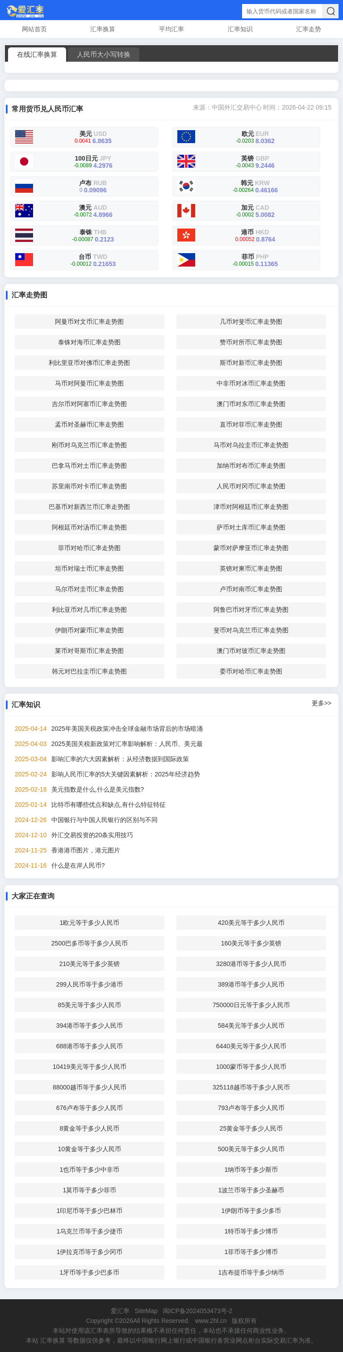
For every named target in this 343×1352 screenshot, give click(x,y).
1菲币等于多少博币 (251, 1251)
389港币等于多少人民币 (251, 984)
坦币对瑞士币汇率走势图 (89, 568)
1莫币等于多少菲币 (90, 1190)
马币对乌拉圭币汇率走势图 (251, 445)
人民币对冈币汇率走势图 (251, 486)
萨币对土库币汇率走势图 (251, 527)
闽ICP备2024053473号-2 (198, 1310)
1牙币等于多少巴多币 (90, 1272)
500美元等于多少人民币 (251, 1149)
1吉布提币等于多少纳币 (251, 1272)
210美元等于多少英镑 (89, 963)
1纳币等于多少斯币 (251, 1169)
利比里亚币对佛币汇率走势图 (89, 362)
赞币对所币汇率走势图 (251, 342)
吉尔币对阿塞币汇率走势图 (89, 403)
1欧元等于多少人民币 (90, 922)
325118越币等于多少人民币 (251, 1087)
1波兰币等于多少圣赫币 (251, 1190)
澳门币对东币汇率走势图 (251, 403)
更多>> (321, 703)
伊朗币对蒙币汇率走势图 (89, 630)
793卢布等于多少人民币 (251, 1107)
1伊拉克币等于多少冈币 (90, 1251)
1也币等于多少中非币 (90, 1169)
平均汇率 (171, 29)
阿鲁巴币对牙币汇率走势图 (251, 609)
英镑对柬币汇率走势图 (251, 568)
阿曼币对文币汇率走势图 (89, 321)
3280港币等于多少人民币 (251, 963)
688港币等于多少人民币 (89, 1046)
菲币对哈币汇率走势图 (89, 547)
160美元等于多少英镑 (251, 943)
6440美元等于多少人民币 (251, 1046)
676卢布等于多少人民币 (89, 1107)
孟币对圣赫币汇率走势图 (89, 424)
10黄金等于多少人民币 (89, 1149)
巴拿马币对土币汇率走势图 (89, 465)
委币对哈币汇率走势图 (251, 671)
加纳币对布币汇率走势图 (251, 465)
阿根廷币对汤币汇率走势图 (89, 527)
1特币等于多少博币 (251, 1231)
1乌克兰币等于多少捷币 (90, 1231)
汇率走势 (308, 29)
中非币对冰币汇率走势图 (251, 383)
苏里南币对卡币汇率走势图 (89, 486)
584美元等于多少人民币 (251, 1025)
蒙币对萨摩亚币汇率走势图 (251, 547)
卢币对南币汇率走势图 (251, 589)
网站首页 (34, 29)
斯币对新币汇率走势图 (251, 362)
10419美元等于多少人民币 (89, 1066)
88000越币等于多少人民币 (89, 1087)
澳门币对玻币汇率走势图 (251, 650)
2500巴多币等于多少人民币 (89, 943)
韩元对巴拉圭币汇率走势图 (89, 671)
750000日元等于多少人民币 (251, 1005)
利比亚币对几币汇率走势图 (89, 609)
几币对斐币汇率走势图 (251, 321)
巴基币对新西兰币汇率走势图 (89, 506)
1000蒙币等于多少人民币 (251, 1066)
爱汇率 (120, 1310)
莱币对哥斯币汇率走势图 (89, 650)
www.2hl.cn (211, 1320)
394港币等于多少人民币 (89, 1025)
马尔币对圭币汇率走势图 (89, 589)
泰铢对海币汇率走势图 (89, 342)
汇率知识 (240, 29)
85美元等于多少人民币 (89, 1005)
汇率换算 (102, 29)
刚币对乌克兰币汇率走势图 (89, 445)
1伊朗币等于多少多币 (251, 1210)
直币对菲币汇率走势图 (251, 424)
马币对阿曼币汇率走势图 (89, 383)
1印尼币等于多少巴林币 (90, 1210)
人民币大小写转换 (103, 54)
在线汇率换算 (37, 54)
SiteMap (145, 1310)
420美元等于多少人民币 (251, 922)
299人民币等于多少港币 (89, 984)
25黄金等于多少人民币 (251, 1128)
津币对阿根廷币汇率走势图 (251, 506)
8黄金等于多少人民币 (90, 1128)
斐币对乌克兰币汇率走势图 (251, 630)
